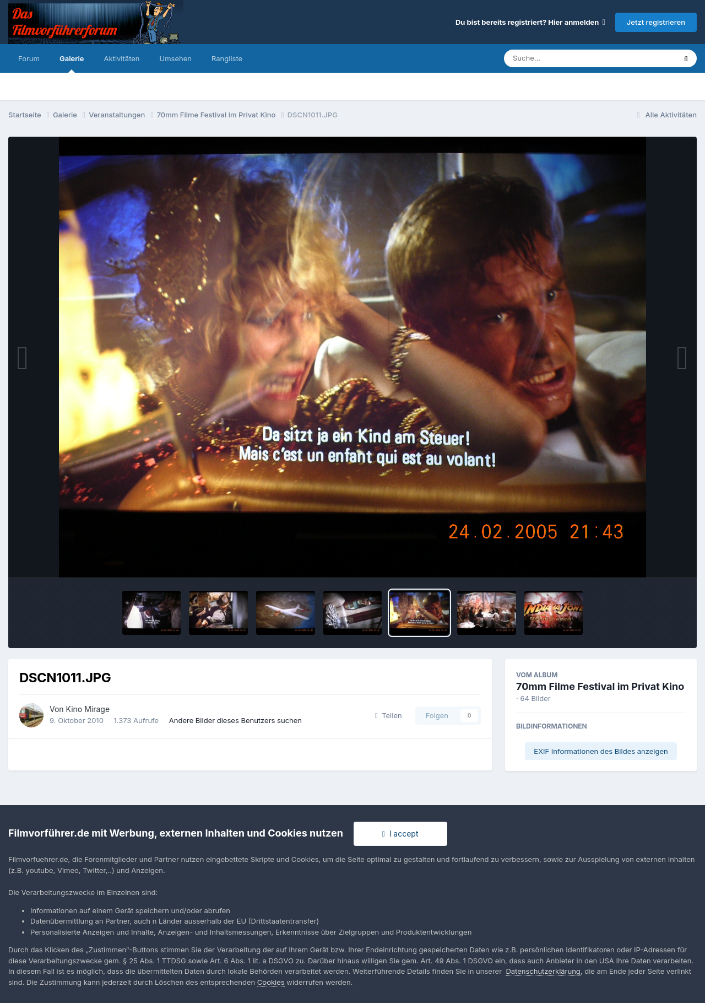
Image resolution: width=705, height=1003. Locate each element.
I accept (400, 833)
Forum (29, 58)
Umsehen (176, 58)
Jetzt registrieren (656, 22)
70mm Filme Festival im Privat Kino (600, 686)
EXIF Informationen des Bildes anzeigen (601, 751)
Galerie (71, 63)
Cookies (271, 982)
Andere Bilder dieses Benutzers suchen (235, 720)
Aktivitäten (122, 58)
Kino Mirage (88, 709)
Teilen (388, 715)
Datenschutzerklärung (543, 971)
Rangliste (227, 58)
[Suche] (567, 58)
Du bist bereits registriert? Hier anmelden (530, 22)
